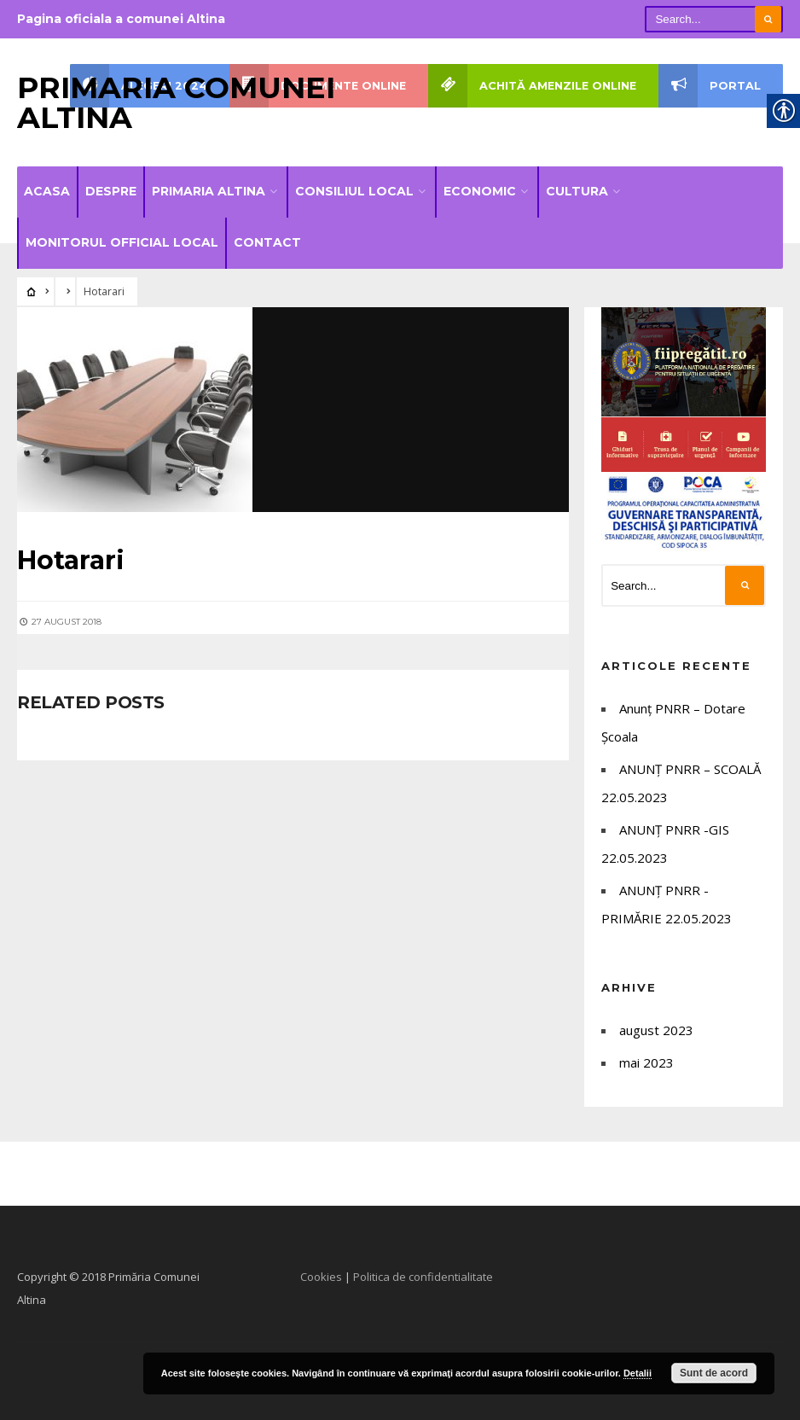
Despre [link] (110, 191)
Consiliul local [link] (354, 191)
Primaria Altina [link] (208, 191)
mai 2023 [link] (646, 1062)
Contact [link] (267, 242)
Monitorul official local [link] (122, 242)
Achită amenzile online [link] (532, 86)
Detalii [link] (637, 1373)
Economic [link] (479, 191)
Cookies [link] (321, 1276)
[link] (32, 291)
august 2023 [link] (656, 1030)
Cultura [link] (577, 191)
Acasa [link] (47, 191)
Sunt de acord (714, 1373)
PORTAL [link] (709, 86)
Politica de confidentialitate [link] (423, 1276)
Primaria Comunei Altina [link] (176, 102)
